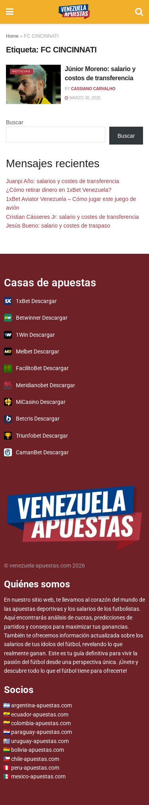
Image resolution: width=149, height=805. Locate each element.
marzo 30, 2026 (83, 98)
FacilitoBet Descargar (36, 368)
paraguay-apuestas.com (41, 732)
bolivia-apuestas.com (37, 750)
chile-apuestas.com (35, 759)
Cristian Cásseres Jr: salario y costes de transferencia (72, 217)
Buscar (14, 122)
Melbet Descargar (31, 351)
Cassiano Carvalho (93, 89)
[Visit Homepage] (74, 12)
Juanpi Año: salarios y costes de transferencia (62, 181)
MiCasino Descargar (35, 402)
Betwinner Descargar (36, 318)
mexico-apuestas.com (38, 776)
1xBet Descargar (30, 301)
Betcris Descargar (32, 419)
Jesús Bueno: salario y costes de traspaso (58, 225)
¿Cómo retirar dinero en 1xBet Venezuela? (58, 190)
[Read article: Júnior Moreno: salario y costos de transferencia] (33, 84)
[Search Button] (139, 12)
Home (12, 36)
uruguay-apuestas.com (40, 741)
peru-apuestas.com (35, 767)
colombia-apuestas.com (41, 723)
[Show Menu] (10, 12)
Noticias (21, 71)
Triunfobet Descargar (36, 436)
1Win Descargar (29, 335)
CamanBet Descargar (36, 452)
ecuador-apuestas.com (39, 714)
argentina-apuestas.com (41, 705)
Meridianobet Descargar (39, 385)
